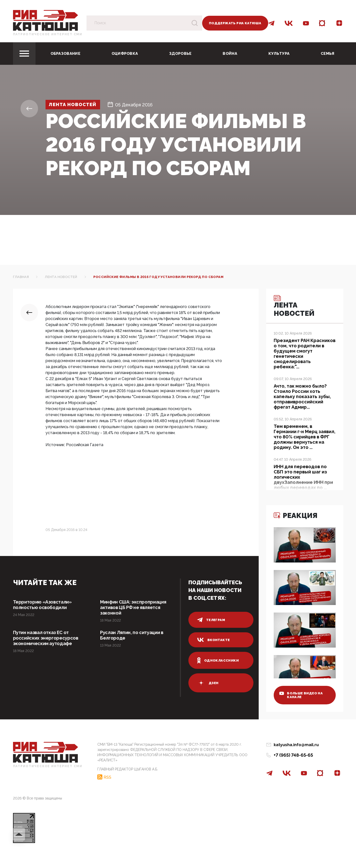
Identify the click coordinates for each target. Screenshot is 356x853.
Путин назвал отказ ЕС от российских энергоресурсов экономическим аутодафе (45, 638)
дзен (208, 683)
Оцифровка (125, 53)
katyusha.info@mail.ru (296, 744)
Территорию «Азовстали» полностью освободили (42, 604)
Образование (65, 53)
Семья (327, 53)
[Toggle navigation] (24, 53)
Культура (278, 53)
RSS (107, 777)
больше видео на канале (301, 695)
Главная (21, 277)
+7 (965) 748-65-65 (293, 755)
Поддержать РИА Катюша (235, 23)
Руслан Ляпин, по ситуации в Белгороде (131, 635)
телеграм (211, 619)
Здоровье (180, 53)
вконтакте (213, 640)
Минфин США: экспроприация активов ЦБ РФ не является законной (133, 607)
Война (230, 53)
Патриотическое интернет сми (48, 34)
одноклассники (218, 660)
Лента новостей (73, 104)
